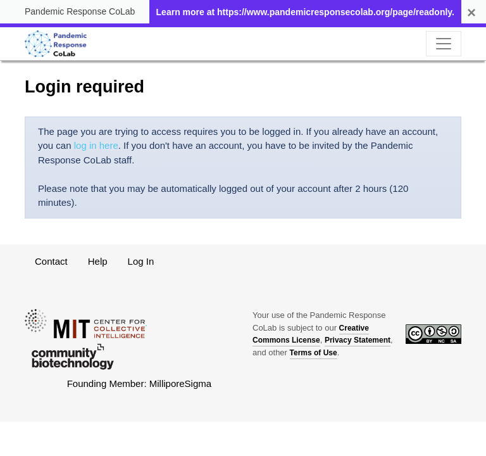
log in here (96, 145)
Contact (51, 261)
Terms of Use (313, 352)
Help (98, 261)
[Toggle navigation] (443, 43)
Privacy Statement (357, 340)
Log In (141, 261)
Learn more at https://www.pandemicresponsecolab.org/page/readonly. (305, 12)
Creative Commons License (310, 334)
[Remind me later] (471, 12)
